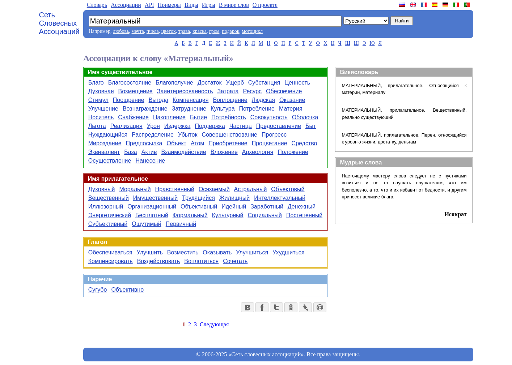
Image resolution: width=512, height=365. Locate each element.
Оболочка (305, 117)
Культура (223, 109)
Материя (290, 109)
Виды (191, 5)
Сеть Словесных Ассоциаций (59, 23)
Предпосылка (144, 143)
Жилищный (234, 198)
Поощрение (128, 100)
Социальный (265, 215)
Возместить (183, 252)
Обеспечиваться (110, 252)
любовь (121, 31)
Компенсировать (110, 261)
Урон (153, 126)
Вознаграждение (145, 109)
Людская (263, 100)
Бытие (198, 117)
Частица (240, 126)
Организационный (151, 206)
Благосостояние (129, 83)
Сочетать (235, 261)
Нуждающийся (107, 135)
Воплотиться (201, 261)
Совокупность (269, 117)
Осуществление (109, 161)
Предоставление (278, 126)
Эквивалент (104, 152)
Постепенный (304, 215)
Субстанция (264, 83)
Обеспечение (284, 91)
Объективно (127, 290)
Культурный (228, 215)
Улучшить (150, 252)
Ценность (297, 83)
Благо (96, 83)
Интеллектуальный (279, 198)
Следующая (214, 324)
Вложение (224, 152)
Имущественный (155, 198)
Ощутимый (146, 224)
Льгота (97, 126)
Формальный (190, 215)
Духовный (101, 189)
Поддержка (210, 126)
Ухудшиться (288, 252)
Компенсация (190, 100)
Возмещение (135, 91)
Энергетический (109, 215)
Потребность (228, 117)
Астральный (250, 189)
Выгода (158, 100)
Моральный (135, 189)
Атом (197, 143)
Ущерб (235, 83)
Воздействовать (158, 261)
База (130, 152)
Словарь (97, 5)
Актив (149, 152)
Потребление (257, 109)
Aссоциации (126, 5)
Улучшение (103, 109)
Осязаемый (214, 189)
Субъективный (107, 224)
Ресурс (252, 91)
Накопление (169, 117)
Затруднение (189, 109)
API (149, 5)
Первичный (181, 224)
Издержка (177, 126)
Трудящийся (198, 198)
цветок (168, 31)
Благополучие (174, 83)
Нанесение (150, 161)
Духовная (101, 91)
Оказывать (217, 252)
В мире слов (234, 5)
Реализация (126, 126)
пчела (153, 31)
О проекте (265, 5)
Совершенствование (229, 135)
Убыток (188, 135)
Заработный (266, 206)
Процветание (269, 143)
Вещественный (108, 198)
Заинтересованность (185, 91)
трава (184, 31)
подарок (230, 31)
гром (214, 31)
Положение (293, 152)
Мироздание (105, 143)
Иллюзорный (105, 206)
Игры (208, 5)
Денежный (302, 206)
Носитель (101, 117)
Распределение (153, 135)
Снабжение (133, 117)
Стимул (98, 100)
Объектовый (287, 189)
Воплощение (230, 100)
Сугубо (97, 290)
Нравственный (174, 189)
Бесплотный (151, 215)
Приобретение (227, 143)
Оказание (292, 100)
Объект (176, 143)
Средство (304, 143)
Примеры (169, 5)
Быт (310, 126)
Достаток (210, 83)
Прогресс (274, 135)
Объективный (199, 206)
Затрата (227, 91)
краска (199, 31)
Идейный (233, 206)
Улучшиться (252, 252)
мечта (138, 31)
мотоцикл (252, 31)
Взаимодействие (183, 152)
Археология (258, 152)
